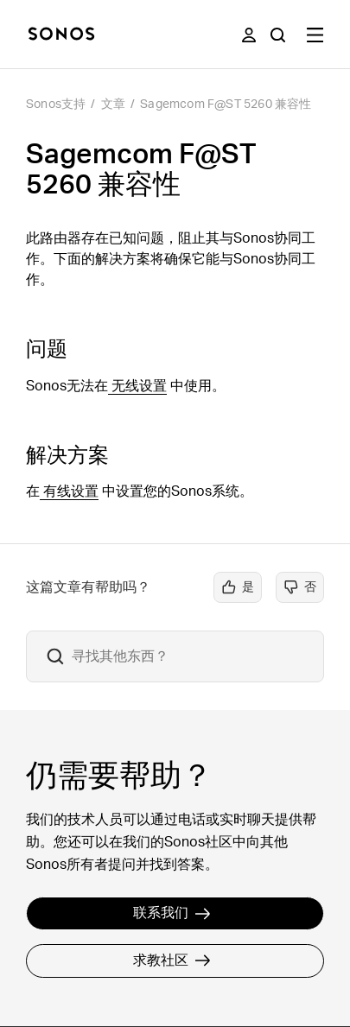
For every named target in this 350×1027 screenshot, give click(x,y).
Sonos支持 (56, 104)
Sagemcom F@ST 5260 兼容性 (225, 104)
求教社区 (172, 960)
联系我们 (172, 913)
